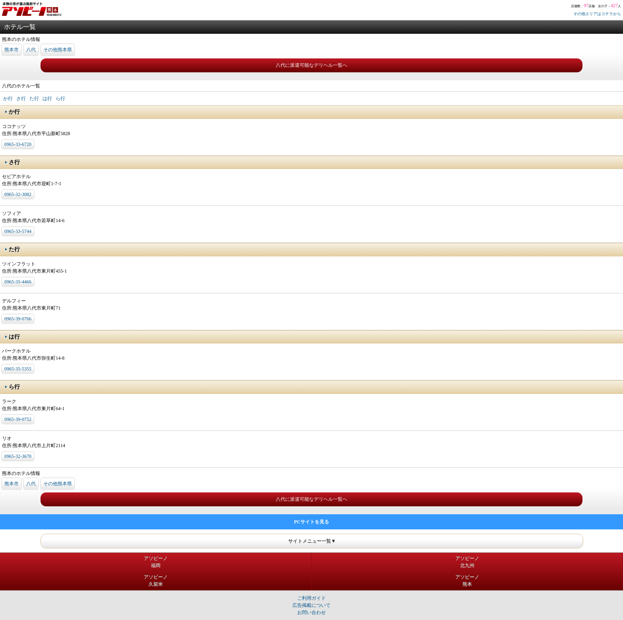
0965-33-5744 (17, 231)
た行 (34, 98)
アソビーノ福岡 (156, 562)
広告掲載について (311, 605)
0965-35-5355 (17, 369)
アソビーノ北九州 (467, 562)
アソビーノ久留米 (156, 580)
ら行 (60, 98)
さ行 (21, 98)
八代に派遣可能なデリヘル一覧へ (311, 65)
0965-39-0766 (17, 319)
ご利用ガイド (311, 598)
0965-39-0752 (17, 419)
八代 (31, 49)
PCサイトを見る (311, 522)
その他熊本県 (57, 49)
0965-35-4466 (17, 282)
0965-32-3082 (17, 194)
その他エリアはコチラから (597, 14)
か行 (8, 98)
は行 (47, 98)
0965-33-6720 (17, 144)
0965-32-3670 (17, 456)
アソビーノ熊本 (467, 580)
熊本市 (11, 49)
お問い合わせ (311, 612)
